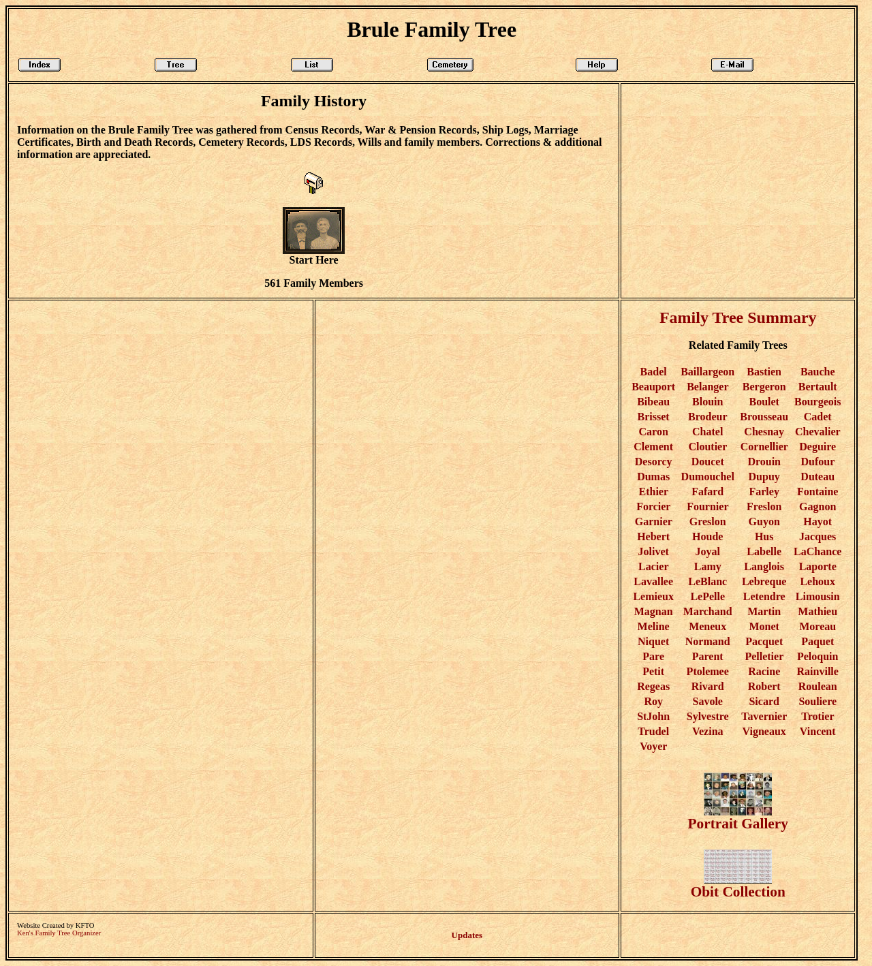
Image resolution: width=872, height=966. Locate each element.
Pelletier (764, 656)
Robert (764, 686)
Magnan (653, 611)
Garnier (653, 521)
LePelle (707, 596)
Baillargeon (707, 371)
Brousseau (764, 416)
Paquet (817, 641)
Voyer (653, 746)
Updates (467, 935)
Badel (653, 371)
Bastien (764, 371)
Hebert (653, 536)
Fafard (707, 491)
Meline (654, 626)
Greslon (707, 521)
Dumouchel (707, 476)
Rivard (707, 686)
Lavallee (653, 581)
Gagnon (817, 506)
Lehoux (817, 581)
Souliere (817, 701)
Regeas (653, 686)
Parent (707, 656)
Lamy (707, 566)
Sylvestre (708, 716)
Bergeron (764, 386)
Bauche (817, 371)
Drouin (764, 461)
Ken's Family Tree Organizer (59, 933)
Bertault (817, 386)
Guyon (764, 521)
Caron (653, 431)
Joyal (707, 551)
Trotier (817, 716)
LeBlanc (707, 581)
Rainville (818, 671)
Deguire (817, 446)
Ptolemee (708, 671)
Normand (707, 641)
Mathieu (817, 611)
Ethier (653, 491)
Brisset (654, 416)
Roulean (817, 686)
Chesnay (764, 431)
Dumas (653, 476)
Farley (764, 491)
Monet (764, 626)
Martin (764, 611)
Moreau (817, 626)
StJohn (653, 716)
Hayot (817, 521)
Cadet (818, 416)
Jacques (817, 536)
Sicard (764, 701)
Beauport (653, 386)
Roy (653, 701)
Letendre (764, 596)
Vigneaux (764, 731)
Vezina (707, 731)
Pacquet (764, 641)
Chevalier (817, 431)
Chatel (707, 431)
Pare (653, 656)
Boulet (764, 401)
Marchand (707, 611)
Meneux (707, 626)
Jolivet (653, 551)
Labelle (764, 551)
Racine (764, 671)
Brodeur (707, 416)
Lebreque (764, 581)
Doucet (707, 461)
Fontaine (817, 491)
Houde (707, 536)
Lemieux (653, 596)
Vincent (818, 731)
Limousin (818, 596)
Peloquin (817, 656)
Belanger (707, 386)
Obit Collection (738, 885)
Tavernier (764, 716)
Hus (764, 536)
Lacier (653, 566)
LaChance (817, 551)
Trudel (653, 731)
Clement (653, 446)
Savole (707, 701)
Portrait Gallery (738, 817)
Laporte (818, 566)
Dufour (817, 461)
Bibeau (653, 401)
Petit (653, 671)
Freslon (764, 506)
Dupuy (764, 476)
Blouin (707, 401)
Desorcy (653, 461)
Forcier (653, 506)
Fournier (707, 506)
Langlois (764, 566)
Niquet (653, 641)
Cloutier (707, 446)
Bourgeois (817, 401)
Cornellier (764, 446)
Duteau (817, 476)
